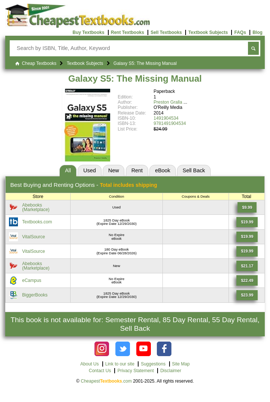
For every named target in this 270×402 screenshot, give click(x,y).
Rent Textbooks (127, 32)
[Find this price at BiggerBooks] (247, 295)
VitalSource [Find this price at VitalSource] (33, 236)
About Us (89, 364)
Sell (194, 170)
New (113, 170)
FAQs (240, 32)
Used (89, 170)
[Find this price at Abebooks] (247, 207)
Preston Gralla (167, 102)
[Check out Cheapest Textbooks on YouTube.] (143, 349)
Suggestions (153, 364)
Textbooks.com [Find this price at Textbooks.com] (37, 221)
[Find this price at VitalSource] (247, 237)
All (68, 170)
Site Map (181, 364)
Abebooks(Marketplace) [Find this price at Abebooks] (35, 207)
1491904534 (166, 118)
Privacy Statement (135, 370)
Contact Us (100, 370)
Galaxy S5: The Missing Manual (135, 78)
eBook (162, 170)
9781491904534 (169, 123)
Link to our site (119, 364)
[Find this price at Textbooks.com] (247, 222)
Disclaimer (170, 370)
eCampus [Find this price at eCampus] (31, 280)
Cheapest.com (106, 381)
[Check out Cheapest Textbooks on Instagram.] (101, 349)
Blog (257, 32)
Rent (137, 170)
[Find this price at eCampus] (247, 280)
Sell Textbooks (166, 32)
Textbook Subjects (208, 32)
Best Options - (83, 185)
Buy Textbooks (88, 32)
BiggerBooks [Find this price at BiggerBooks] (34, 295)
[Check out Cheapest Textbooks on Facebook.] (164, 349)
